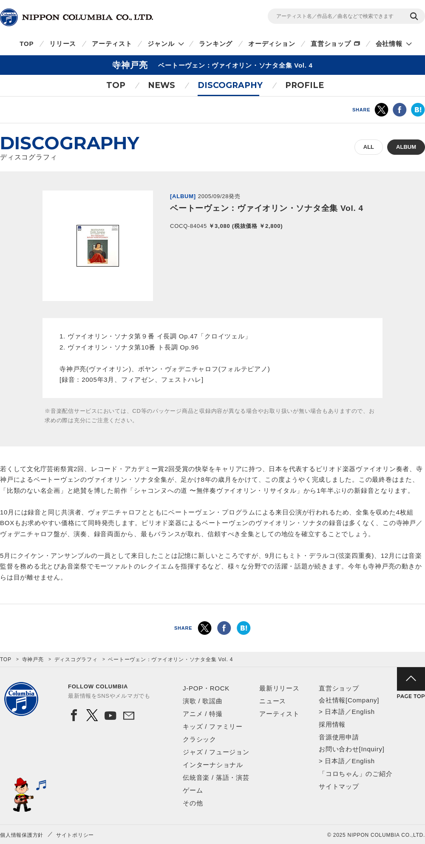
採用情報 (332, 724)
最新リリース (279, 688)
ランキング (215, 43)
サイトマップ (339, 786)
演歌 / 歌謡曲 (203, 701)
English (362, 711)
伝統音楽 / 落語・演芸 (216, 777)
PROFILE (304, 85)
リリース (62, 43)
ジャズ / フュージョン (216, 752)
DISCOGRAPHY (230, 85)
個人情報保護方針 (21, 835)
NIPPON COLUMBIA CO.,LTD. (76, 17)
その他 (193, 803)
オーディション (271, 43)
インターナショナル (213, 764)
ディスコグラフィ (76, 659)
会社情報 (389, 43)
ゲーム (193, 790)
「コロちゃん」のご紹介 (355, 773)
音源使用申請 (339, 737)
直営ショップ (331, 43)
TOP (27, 43)
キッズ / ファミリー (213, 726)
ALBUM (406, 147)
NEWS (161, 85)
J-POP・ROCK (206, 688)
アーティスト (112, 43)
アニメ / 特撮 (203, 713)
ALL (368, 147)
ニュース (272, 701)
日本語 (335, 711)
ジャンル (160, 43)
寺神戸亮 (33, 659)
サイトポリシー (75, 835)
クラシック (199, 739)
